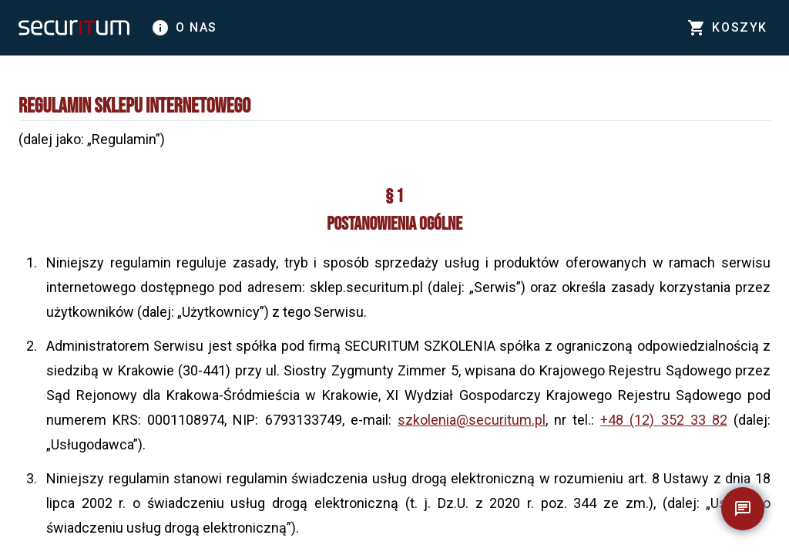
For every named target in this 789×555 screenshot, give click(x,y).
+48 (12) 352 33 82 (663, 420)
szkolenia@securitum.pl (472, 420)
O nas (184, 27)
